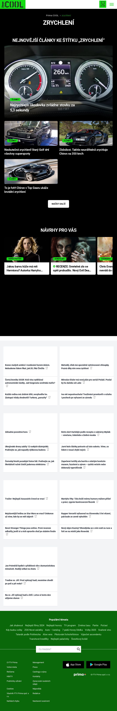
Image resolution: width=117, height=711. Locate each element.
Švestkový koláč (79, 639)
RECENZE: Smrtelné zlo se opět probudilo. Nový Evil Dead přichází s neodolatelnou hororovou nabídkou (72, 269)
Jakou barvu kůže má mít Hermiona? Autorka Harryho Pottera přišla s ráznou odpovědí (24, 269)
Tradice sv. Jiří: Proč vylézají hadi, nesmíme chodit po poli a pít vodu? (29, 582)
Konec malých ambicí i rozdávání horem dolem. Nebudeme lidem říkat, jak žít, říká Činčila (27, 366)
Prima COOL (52, 15)
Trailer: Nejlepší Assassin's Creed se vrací (26, 498)
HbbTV (10, 676)
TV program (70, 625)
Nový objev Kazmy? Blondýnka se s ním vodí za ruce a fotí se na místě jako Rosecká (86, 529)
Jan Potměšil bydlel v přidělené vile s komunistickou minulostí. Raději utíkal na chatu (30, 567)
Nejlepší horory (54, 625)
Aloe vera (47, 634)
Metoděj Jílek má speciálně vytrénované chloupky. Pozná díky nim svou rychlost (85, 366)
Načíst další (58, 204)
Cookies (10, 689)
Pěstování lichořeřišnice (67, 634)
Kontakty (36, 676)
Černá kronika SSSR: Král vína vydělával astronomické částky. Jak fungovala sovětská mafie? (30, 383)
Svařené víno (104, 630)
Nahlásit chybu (13, 701)
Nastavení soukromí (41, 701)
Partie (95, 625)
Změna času (84, 625)
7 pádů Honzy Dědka (72, 630)
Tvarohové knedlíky (39, 639)
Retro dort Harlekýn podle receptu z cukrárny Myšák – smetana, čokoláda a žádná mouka (85, 433)
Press (35, 667)
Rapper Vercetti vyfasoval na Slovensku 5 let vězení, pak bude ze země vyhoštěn (86, 515)
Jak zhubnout (16, 625)
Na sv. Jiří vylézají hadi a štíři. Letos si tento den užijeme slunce (28, 596)
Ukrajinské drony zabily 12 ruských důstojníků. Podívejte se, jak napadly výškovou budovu (27, 448)
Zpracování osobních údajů (41, 682)
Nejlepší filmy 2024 (34, 625)
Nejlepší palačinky (60, 639)
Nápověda (37, 689)
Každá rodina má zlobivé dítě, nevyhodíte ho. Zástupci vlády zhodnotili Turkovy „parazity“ (27, 396)
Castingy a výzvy (39, 672)
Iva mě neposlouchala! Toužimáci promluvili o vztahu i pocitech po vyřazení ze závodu (86, 396)
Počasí (104, 625)
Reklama (10, 672)
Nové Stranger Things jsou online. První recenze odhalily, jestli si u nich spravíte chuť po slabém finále (30, 531)
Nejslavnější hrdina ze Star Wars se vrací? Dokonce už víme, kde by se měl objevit (29, 515)
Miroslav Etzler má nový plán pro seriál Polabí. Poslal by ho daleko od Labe (86, 381)
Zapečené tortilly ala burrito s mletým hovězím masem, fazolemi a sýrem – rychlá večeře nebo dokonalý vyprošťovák (83, 464)
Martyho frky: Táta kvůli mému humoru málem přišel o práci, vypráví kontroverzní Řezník (86, 500)
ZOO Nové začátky (33, 630)
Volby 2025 (90, 630)
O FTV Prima (12, 662)
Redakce (36, 693)
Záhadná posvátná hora (18, 431)
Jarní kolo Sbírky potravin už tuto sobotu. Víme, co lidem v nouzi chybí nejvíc (85, 448)
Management (38, 662)
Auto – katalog (52, 630)
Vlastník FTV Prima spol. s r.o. (18, 694)
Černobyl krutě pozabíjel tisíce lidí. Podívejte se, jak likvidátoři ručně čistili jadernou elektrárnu (29, 463)
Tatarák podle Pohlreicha (28, 634)
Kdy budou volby (14, 630)
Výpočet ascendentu (91, 634)
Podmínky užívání (14, 681)
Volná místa (12, 667)
